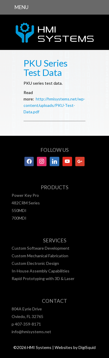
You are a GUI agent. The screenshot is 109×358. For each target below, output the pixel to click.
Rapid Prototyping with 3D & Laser (43, 278)
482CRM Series (26, 202)
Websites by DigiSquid (75, 347)
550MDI (19, 210)
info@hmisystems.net (31, 331)
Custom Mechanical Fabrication (40, 255)
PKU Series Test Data (45, 68)
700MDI (19, 218)
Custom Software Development (40, 248)
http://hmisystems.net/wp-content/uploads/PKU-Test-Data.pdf (54, 105)
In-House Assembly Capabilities (40, 270)
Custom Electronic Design (35, 263)
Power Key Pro (25, 195)
